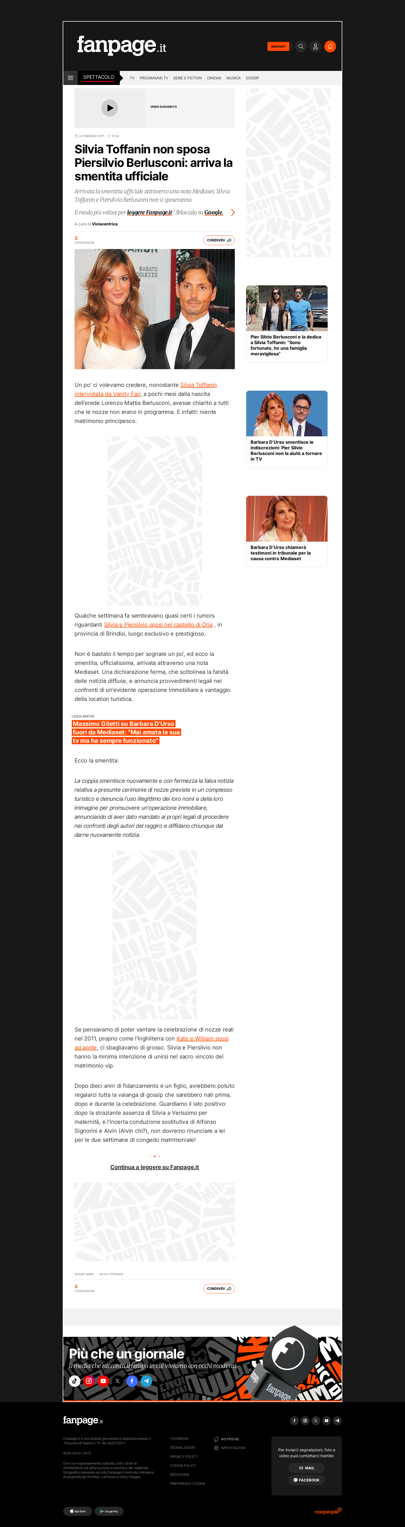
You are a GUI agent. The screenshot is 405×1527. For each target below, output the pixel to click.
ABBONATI (278, 46)
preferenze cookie (187, 1483)
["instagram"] (91, 1381)
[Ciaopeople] (328, 1512)
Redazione (179, 1474)
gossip (252, 78)
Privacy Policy (184, 1456)
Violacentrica (105, 224)
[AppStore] (77, 1511)
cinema (214, 78)
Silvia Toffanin (111, 1274)
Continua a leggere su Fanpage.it (154, 1167)
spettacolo (98, 77)
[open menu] (70, 78)
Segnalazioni (182, 1447)
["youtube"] (106, 1381)
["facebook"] (138, 1381)
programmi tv (154, 78)
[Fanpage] (83, 1420)
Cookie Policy (183, 1465)
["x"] (122, 1381)
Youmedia (179, 1438)
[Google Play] (108, 1511)
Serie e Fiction (187, 78)
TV (132, 78)
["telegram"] (154, 1381)
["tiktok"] (75, 1381)
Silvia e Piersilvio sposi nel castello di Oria (158, 624)
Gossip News (84, 1274)
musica (233, 78)
